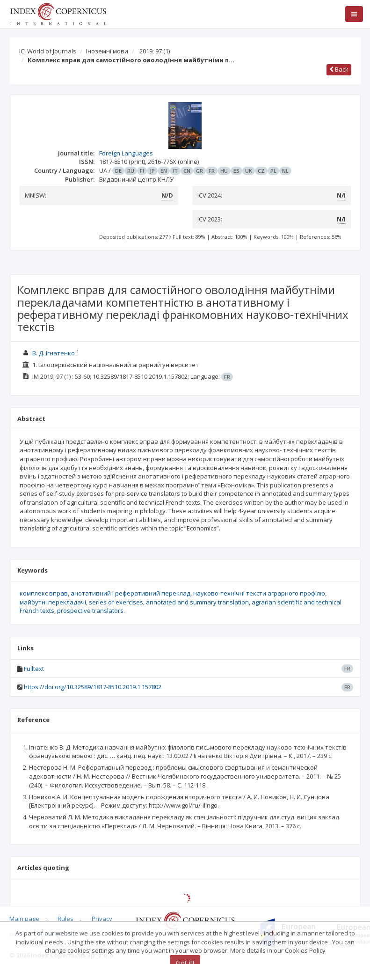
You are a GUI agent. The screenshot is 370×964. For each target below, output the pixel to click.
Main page (24, 918)
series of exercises (116, 602)
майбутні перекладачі (53, 602)
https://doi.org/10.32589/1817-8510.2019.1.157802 (92, 687)
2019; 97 (154, 51)
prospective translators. (91, 610)
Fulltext (34, 668)
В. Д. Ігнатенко (53, 353)
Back (338, 69)
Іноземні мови (107, 51)
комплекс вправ (44, 593)
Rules (65, 918)
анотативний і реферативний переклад (130, 593)
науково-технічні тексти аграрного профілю (259, 593)
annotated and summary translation (197, 602)
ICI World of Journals (47, 51)
